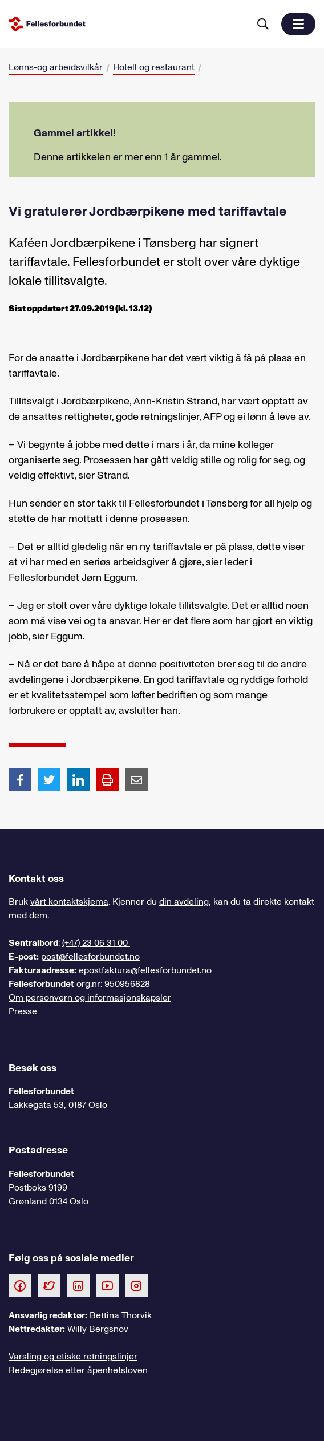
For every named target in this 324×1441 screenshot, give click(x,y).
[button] (298, 24)
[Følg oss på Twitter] (49, 1285)
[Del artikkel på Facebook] (20, 779)
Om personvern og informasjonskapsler (90, 997)
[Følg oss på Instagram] (136, 1285)
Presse (23, 1011)
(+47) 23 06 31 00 (96, 943)
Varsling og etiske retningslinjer (73, 1356)
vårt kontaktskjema (69, 902)
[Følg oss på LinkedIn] (78, 1285)
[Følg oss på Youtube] (107, 1285)
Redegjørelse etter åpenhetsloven (78, 1370)
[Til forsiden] (127, 24)
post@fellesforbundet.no (90, 956)
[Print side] (107, 779)
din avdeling (184, 902)
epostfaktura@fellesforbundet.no (145, 970)
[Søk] (263, 24)
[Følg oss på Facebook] (20, 1285)
